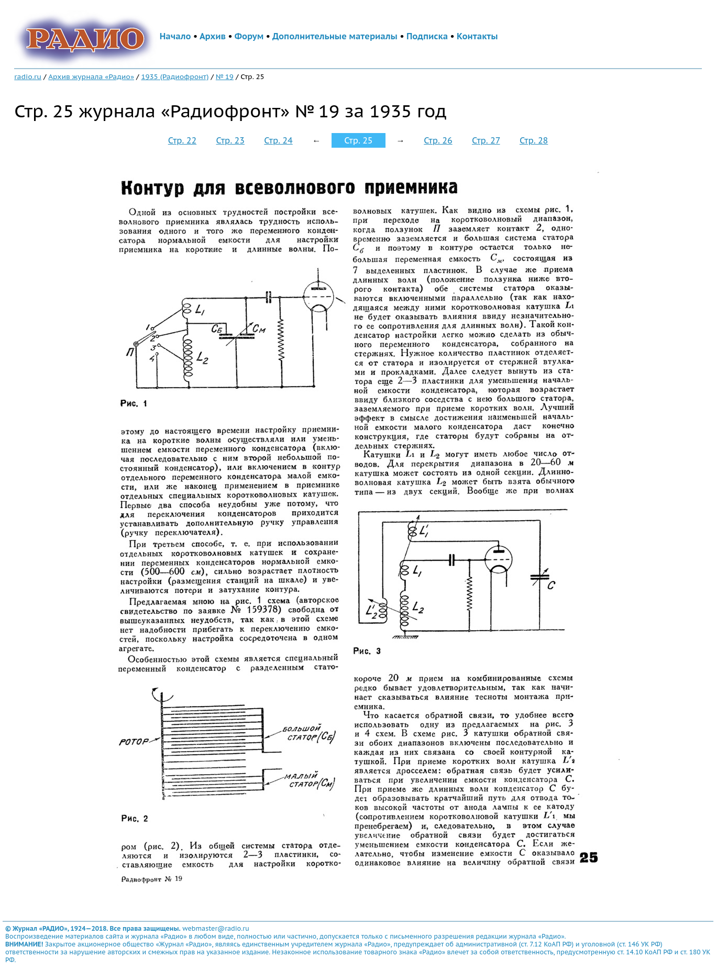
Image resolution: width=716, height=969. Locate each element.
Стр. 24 (278, 140)
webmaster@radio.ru (215, 928)
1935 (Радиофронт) (174, 76)
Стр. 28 (534, 140)
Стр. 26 (438, 140)
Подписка (427, 36)
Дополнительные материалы (335, 36)
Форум (249, 36)
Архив (213, 36)
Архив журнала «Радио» (91, 76)
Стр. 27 (486, 140)
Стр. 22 (182, 140)
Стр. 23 (230, 140)
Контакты (477, 36)
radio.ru (27, 76)
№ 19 (225, 76)
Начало (175, 36)
